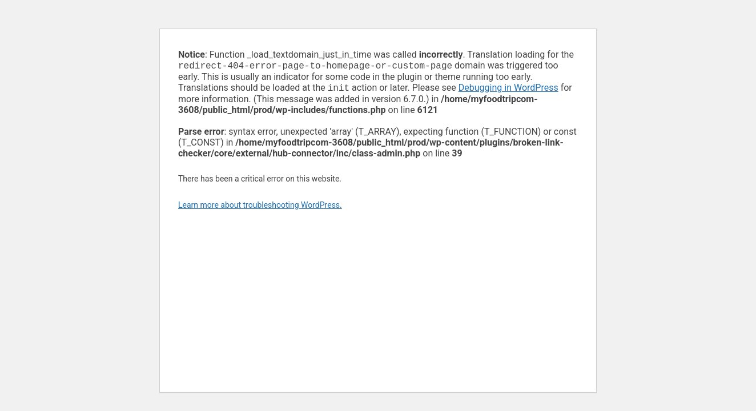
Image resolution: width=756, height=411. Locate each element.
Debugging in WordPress (508, 89)
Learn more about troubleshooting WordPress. (260, 207)
